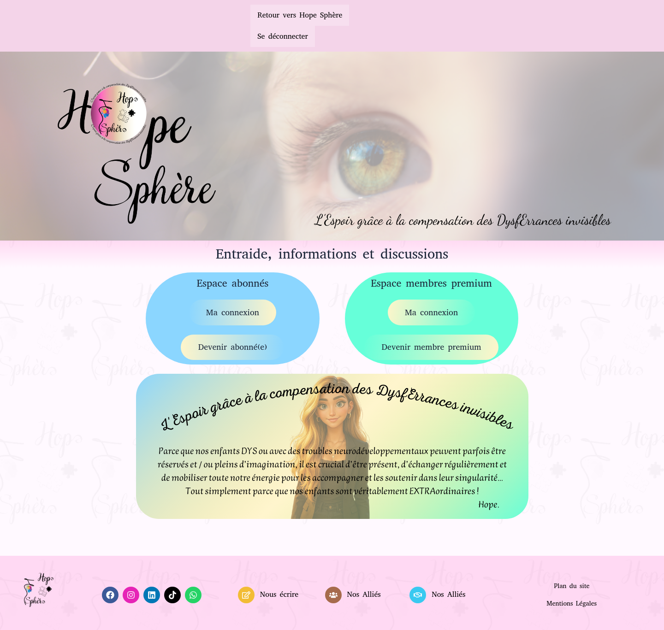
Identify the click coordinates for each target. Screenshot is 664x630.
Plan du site (571, 587)
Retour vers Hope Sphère (299, 15)
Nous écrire (279, 596)
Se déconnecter (282, 36)
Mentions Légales (571, 605)
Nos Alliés (363, 596)
